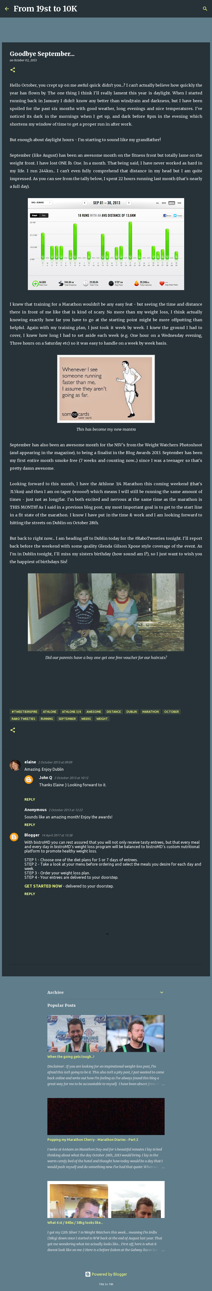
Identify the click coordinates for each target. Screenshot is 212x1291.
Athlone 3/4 (71, 711)
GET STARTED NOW (43, 886)
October (171, 711)
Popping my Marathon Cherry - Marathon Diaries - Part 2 (92, 1140)
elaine (30, 762)
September (67, 718)
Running (47, 718)
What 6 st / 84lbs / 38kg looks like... (75, 1223)
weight (102, 718)
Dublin (132, 711)
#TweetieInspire (24, 711)
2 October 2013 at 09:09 (55, 762)
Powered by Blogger (106, 1274)
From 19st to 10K (45, 9)
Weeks (86, 718)
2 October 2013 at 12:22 (66, 810)
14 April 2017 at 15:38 (57, 835)
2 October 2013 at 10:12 (71, 777)
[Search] (84, 9)
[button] (13, 70)
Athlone (49, 711)
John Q (45, 777)
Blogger (32, 835)
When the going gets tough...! (70, 1057)
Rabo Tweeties (23, 718)
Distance (114, 711)
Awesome (93, 711)
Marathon (150, 711)
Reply (29, 799)
